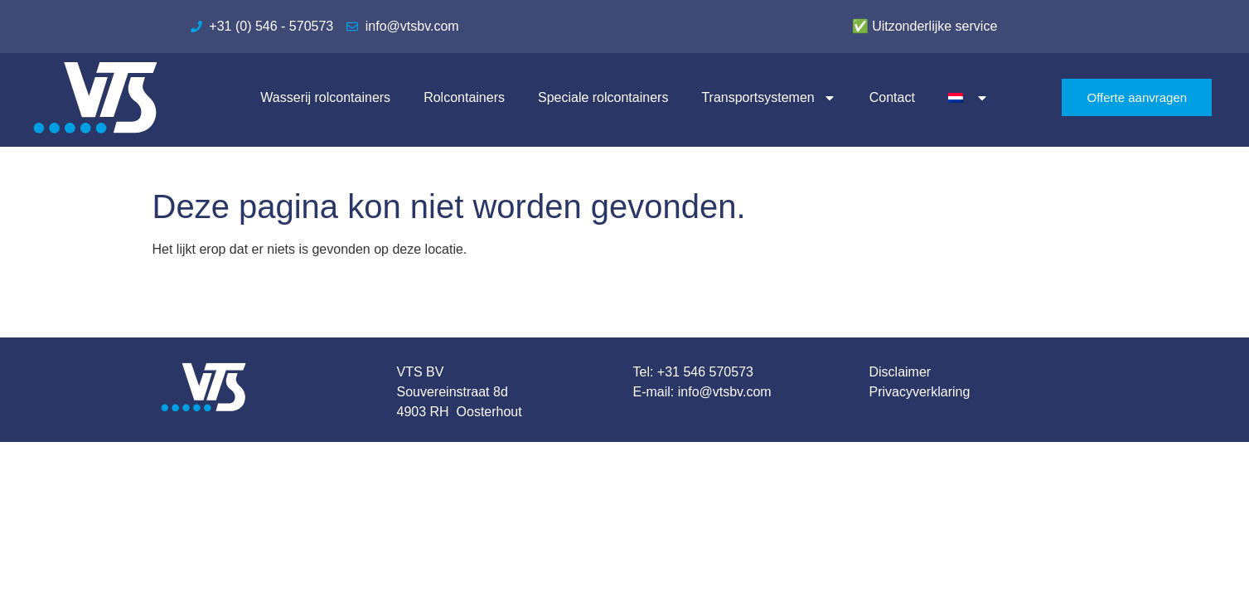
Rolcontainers (464, 97)
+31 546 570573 (705, 372)
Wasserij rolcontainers (325, 97)
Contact (892, 97)
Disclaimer (900, 372)
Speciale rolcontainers (603, 97)
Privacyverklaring (920, 392)
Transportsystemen (768, 98)
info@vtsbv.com (725, 392)
